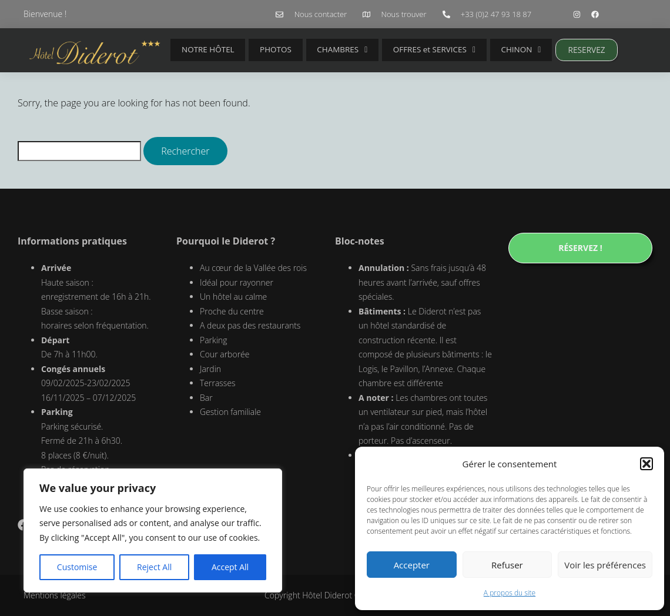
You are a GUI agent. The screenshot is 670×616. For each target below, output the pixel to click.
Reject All (154, 567)
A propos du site (509, 593)
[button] (646, 464)
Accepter (412, 565)
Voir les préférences (605, 565)
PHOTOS (264, 50)
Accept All (230, 567)
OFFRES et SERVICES (408, 50)
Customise (77, 567)
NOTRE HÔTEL (204, 50)
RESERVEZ (550, 50)
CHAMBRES (322, 50)
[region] (153, 530)
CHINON (489, 50)
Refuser (507, 565)
